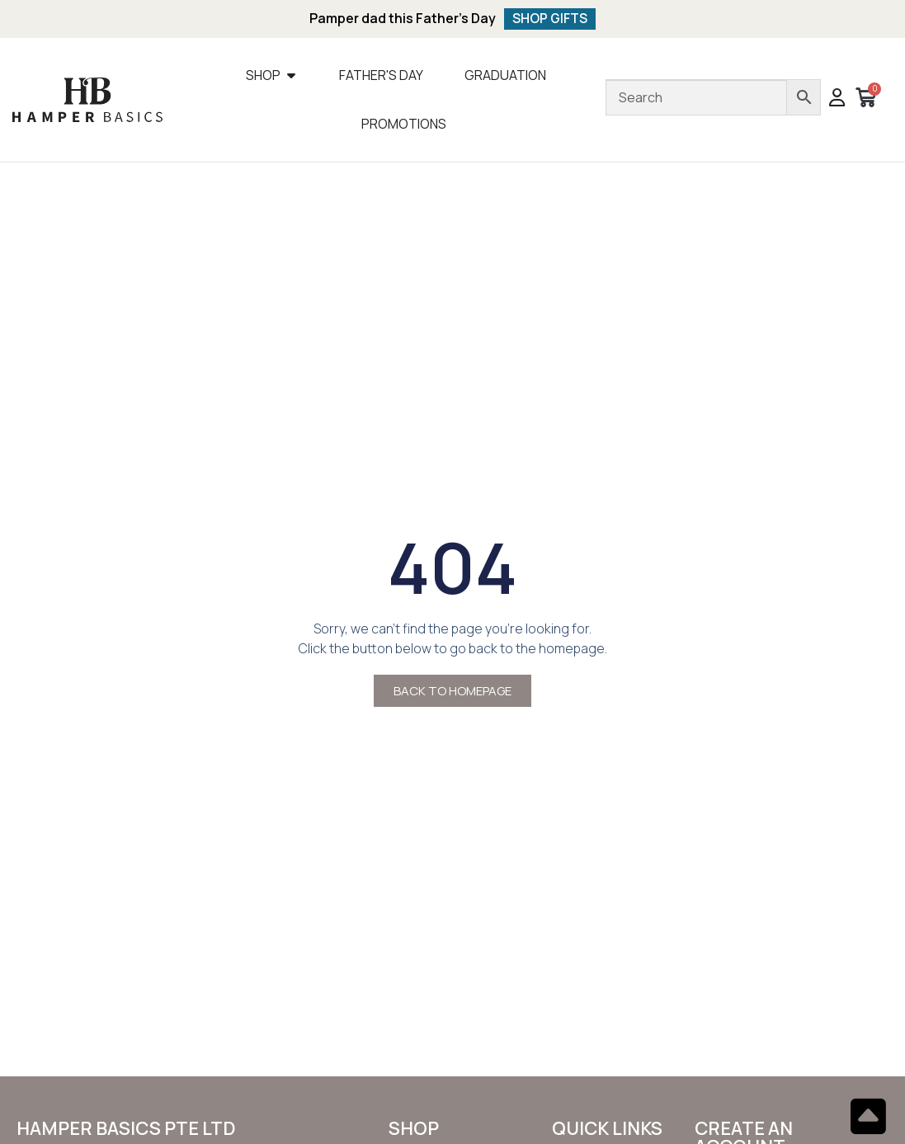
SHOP (414, 1129)
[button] (837, 100)
